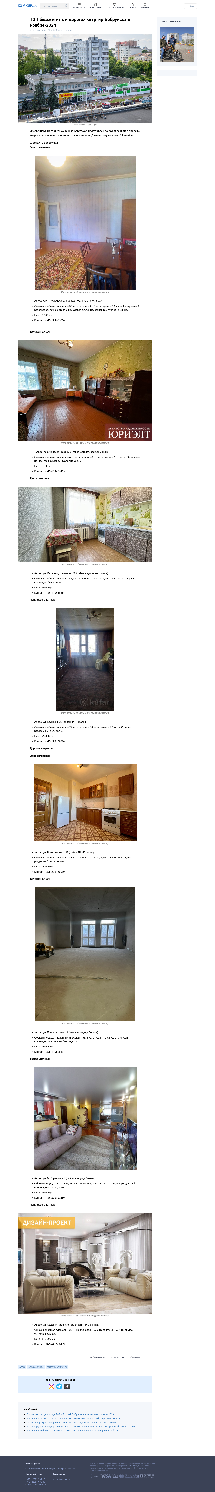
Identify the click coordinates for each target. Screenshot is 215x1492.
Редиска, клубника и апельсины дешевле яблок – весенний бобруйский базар (73, 1430)
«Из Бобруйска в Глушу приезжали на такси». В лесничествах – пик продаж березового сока (81, 1426)
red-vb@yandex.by (61, 1479)
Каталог (132, 6)
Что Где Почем (55, 30)
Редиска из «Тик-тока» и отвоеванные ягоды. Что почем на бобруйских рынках (73, 1418)
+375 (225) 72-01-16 (35, 1479)
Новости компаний (115, 6)
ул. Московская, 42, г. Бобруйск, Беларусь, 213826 (50, 1468)
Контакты (144, 6)
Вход (190, 6)
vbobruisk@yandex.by (35, 1484)
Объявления (95, 6)
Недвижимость (35, 1367)
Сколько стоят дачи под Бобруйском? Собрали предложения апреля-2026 (70, 1414)
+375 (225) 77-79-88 (35, 1482)
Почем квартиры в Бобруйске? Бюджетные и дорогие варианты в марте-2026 (72, 1422)
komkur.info (132, 1466)
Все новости (79, 6)
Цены (22, 1367)
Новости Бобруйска (57, 1367)
